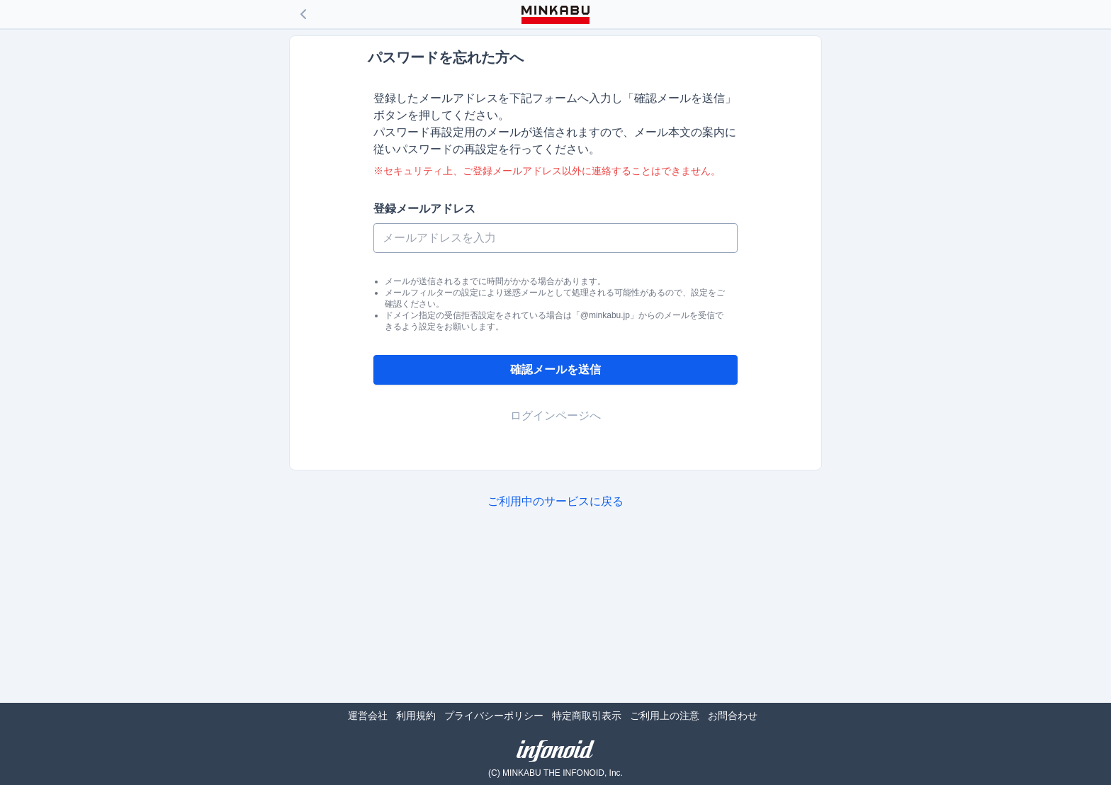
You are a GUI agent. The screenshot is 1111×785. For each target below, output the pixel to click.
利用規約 (416, 715)
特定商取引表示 (586, 715)
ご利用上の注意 (664, 715)
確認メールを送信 (555, 369)
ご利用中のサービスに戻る (555, 501)
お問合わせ (732, 715)
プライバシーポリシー (493, 715)
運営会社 (368, 715)
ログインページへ (555, 416)
